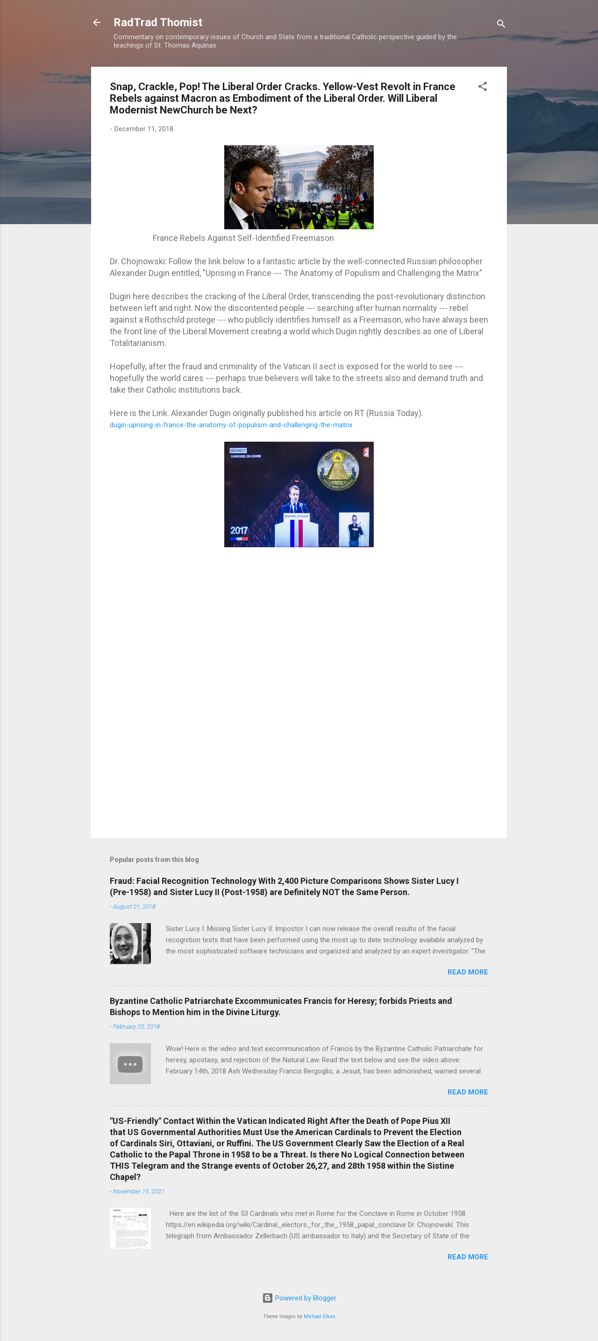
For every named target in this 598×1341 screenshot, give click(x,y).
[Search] (501, 25)
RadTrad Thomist (158, 22)
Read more (468, 972)
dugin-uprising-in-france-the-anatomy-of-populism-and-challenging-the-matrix (231, 425)
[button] (482, 88)
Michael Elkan (319, 1316)
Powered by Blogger (299, 1298)
